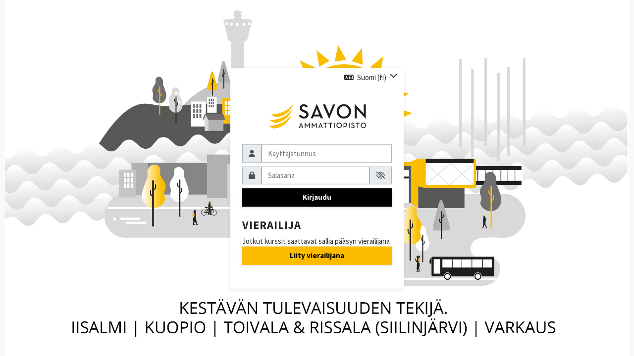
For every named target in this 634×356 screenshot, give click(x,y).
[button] (371, 77)
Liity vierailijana (317, 255)
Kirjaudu (317, 197)
